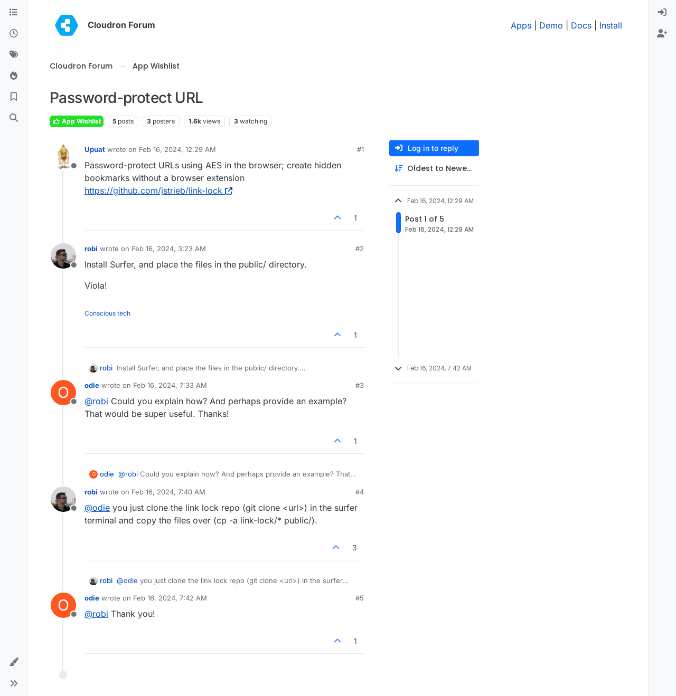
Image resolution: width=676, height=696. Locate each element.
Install (610, 25)
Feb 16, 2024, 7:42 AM (170, 598)
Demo (551, 25)
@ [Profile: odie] (97, 507)
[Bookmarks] (13, 97)
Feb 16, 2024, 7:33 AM (170, 385)
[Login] (662, 12)
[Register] (662, 33)
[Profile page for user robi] (63, 256)
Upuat (94, 149)
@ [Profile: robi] (96, 401)
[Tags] (13, 54)
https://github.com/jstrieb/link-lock (158, 190)
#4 (359, 492)
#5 (359, 598)
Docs (581, 25)
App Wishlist (76, 121)
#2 (359, 248)
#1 (360, 149)
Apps (521, 25)
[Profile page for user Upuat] (63, 156)
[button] (13, 662)
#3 (359, 385)
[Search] (13, 118)
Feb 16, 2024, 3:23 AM (169, 248)
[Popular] (13, 76)
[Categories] (13, 12)
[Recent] (13, 33)
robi (91, 248)
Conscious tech (107, 313)
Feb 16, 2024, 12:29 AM (177, 149)
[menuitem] (662, 12)
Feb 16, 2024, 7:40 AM (168, 492)
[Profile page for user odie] (63, 392)
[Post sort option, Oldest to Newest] (434, 168)
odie (91, 385)
